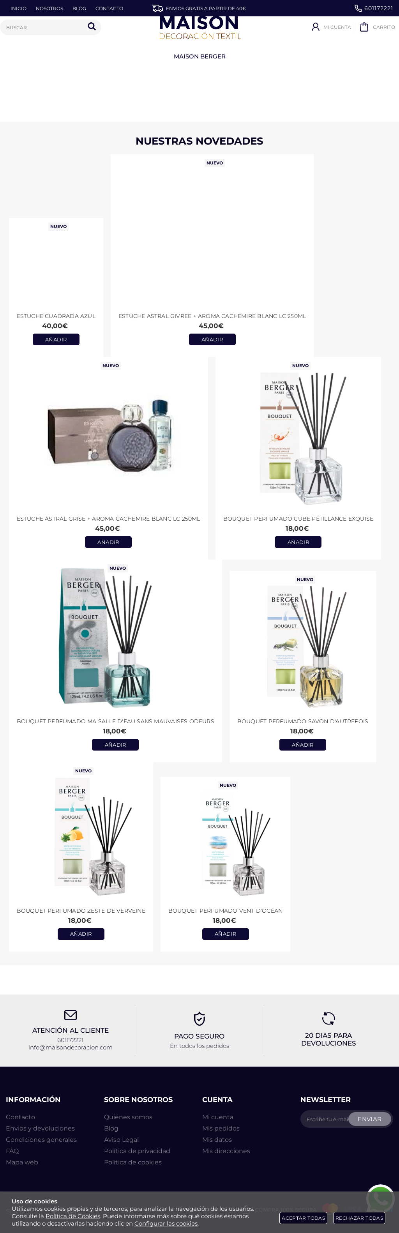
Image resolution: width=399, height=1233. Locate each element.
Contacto (20, 1117)
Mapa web (22, 1162)
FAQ (12, 1151)
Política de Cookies (73, 1216)
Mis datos (217, 1139)
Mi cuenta (217, 1117)
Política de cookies (133, 1162)
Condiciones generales (41, 1139)
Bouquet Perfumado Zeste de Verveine (81, 910)
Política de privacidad (137, 1151)
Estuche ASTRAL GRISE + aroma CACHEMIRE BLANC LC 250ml (108, 518)
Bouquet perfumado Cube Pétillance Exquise (298, 518)
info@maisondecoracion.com (70, 1047)
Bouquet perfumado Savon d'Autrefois (302, 721)
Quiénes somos (128, 1117)
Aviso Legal (121, 1139)
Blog (111, 1128)
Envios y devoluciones (40, 1128)
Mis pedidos (221, 1128)
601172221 (374, 8)
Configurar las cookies (166, 1223)
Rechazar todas (359, 1218)
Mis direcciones (226, 1151)
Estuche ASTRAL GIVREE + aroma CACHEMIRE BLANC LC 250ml (212, 316)
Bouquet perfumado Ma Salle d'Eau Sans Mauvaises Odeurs (115, 721)
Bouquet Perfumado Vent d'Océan (225, 910)
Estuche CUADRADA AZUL (56, 316)
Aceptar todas (303, 1218)
